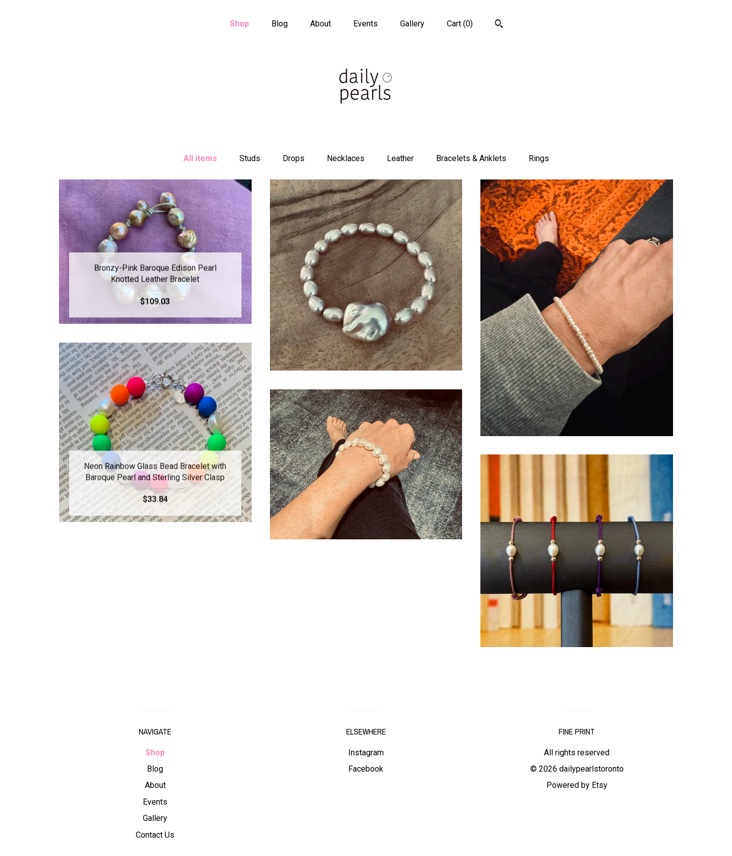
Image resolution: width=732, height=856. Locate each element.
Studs (249, 158)
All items (200, 158)
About (320, 23)
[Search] (499, 24)
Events (365, 23)
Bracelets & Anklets (471, 158)
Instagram (366, 752)
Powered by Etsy (576, 785)
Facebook (365, 769)
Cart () (460, 23)
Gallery (412, 23)
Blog (279, 23)
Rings (539, 158)
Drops (293, 158)
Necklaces (345, 158)
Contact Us (155, 835)
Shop (239, 23)
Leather (400, 158)
